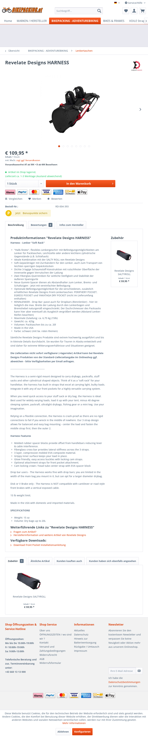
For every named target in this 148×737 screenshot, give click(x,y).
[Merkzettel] (125, 10)
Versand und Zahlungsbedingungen (53, 648)
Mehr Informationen (74, 723)
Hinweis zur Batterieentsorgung (85, 640)
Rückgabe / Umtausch (86, 646)
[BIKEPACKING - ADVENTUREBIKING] (75, 21)
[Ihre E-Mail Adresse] (122, 670)
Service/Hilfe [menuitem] (134, 2)
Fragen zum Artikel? (23, 531)
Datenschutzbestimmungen (124, 682)
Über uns (45, 630)
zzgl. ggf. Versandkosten (28, 160)
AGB (42, 659)
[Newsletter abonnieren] (139, 670)
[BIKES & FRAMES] (114, 21)
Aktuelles (79, 630)
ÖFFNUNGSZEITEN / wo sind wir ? (56, 636)
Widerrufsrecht (48, 654)
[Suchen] (99, 10)
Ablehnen (63, 731)
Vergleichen (13, 198)
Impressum (80, 650)
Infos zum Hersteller (71, 225)
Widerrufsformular (50, 663)
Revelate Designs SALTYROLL (124, 272)
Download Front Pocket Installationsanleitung (38, 545)
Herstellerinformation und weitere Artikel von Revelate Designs (48, 535)
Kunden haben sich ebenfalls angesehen (112, 561)
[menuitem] (79, 10)
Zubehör (16, 561)
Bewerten (54, 198)
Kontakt (44, 642)
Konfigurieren (82, 731)
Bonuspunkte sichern (35, 213)
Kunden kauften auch (69, 561)
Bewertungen (41, 225)
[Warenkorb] (142, 10)
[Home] (8, 21)
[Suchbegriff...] (79, 10)
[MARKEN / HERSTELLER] (31, 21)
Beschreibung (16, 225)
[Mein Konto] (134, 10)
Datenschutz (81, 634)
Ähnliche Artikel (40, 561)
